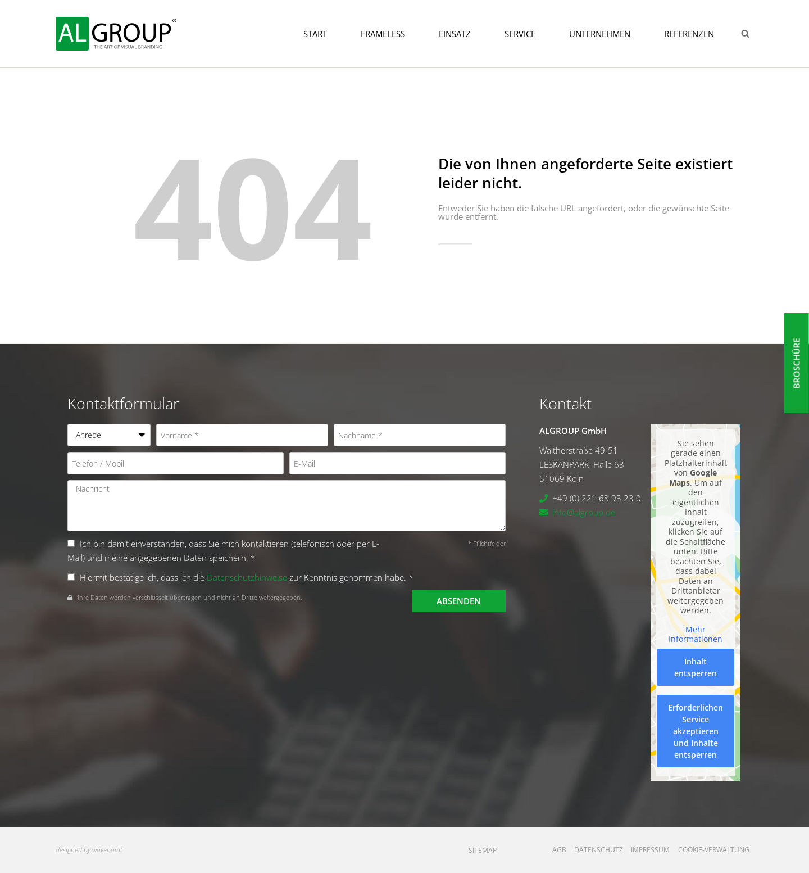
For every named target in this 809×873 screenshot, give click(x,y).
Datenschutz (598, 849)
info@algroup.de (583, 512)
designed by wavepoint (89, 849)
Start (315, 33)
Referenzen (689, 33)
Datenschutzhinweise (247, 577)
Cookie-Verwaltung (713, 849)
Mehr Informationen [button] (695, 634)
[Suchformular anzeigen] (745, 33)
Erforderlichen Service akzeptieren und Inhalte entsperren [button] (695, 731)
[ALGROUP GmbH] (116, 33)
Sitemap (483, 850)
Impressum (650, 849)
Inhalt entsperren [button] (695, 667)
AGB (559, 849)
